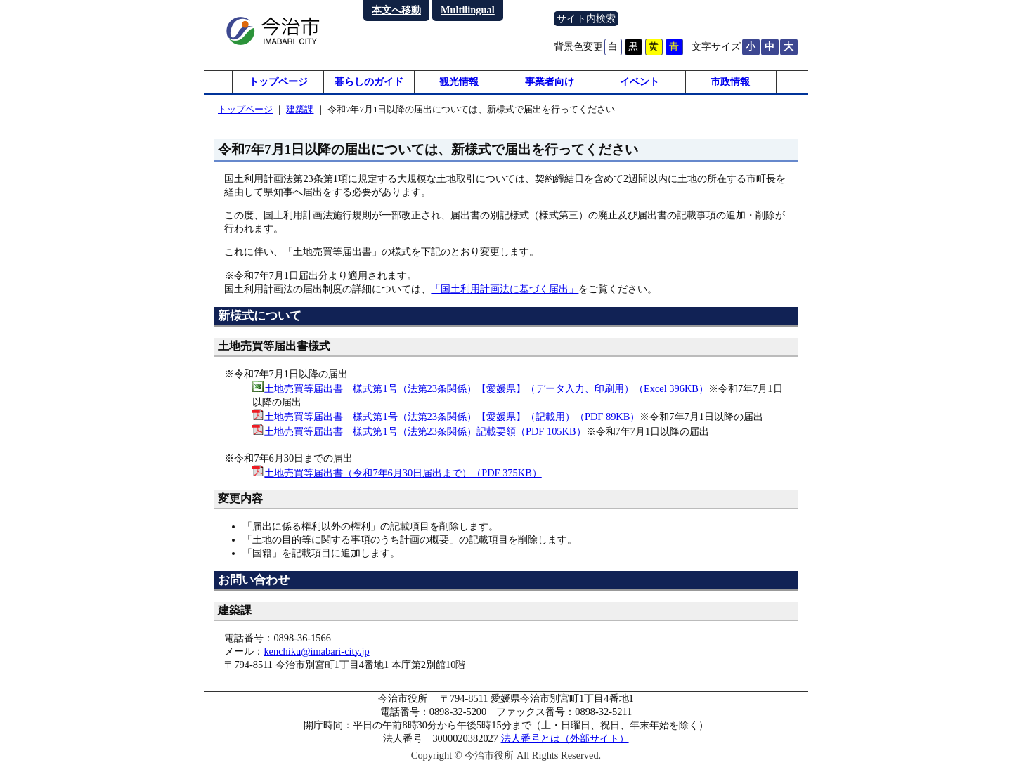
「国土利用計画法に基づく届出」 (504, 294)
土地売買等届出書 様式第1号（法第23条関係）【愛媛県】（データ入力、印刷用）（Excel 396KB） (486, 394)
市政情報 (730, 84)
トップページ (278, 84)
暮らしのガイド (369, 84)
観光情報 (459, 84)
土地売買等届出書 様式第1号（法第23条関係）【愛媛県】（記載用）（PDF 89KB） (452, 422)
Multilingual (468, 9)
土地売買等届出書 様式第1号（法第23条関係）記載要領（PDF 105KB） (424, 437)
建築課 (299, 115)
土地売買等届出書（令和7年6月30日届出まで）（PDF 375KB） (402, 478)
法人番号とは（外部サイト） (565, 744)
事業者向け (549, 84)
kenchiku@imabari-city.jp (316, 656)
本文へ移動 (396, 9)
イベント (639, 84)
